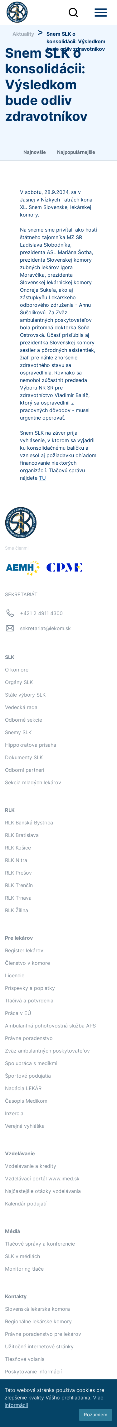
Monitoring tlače (24, 1269)
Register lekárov (24, 950)
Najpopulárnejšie (76, 152)
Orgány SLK (19, 682)
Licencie (14, 975)
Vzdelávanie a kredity (30, 1166)
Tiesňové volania (25, 1359)
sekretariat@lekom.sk (45, 628)
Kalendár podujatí (25, 1203)
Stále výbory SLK (25, 695)
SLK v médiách (22, 1256)
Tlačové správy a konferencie (40, 1244)
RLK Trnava (18, 898)
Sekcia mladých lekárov (33, 782)
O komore (16, 669)
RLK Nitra (16, 860)
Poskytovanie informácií (33, 1371)
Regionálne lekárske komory (38, 1321)
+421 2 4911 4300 (41, 613)
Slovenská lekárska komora (37, 1309)
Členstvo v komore (27, 963)
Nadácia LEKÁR (23, 1088)
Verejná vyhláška (25, 1126)
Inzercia (14, 1113)
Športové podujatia (28, 1076)
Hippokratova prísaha (30, 745)
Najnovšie (34, 152)
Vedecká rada (21, 707)
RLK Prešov (18, 873)
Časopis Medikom (26, 1101)
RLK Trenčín (19, 885)
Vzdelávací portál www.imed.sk (42, 1178)
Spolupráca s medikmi (31, 1063)
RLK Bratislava (22, 835)
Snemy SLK (18, 732)
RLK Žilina (16, 910)
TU (42, 478)
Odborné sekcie (23, 720)
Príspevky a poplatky (30, 988)
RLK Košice (18, 847)
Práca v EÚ (18, 1013)
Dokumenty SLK (24, 757)
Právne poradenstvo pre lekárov (43, 1334)
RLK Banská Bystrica (29, 822)
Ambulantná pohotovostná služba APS (50, 1025)
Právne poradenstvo (29, 1038)
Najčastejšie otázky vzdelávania (43, 1191)
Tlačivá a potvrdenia (29, 1000)
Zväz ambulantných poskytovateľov (47, 1051)
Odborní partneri (24, 770)
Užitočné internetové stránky (39, 1346)
